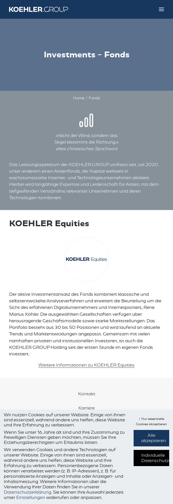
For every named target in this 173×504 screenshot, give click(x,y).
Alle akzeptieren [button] (153, 438)
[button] (161, 9)
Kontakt (86, 393)
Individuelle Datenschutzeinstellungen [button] (155, 458)
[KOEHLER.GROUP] (43, 9)
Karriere (86, 407)
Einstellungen (30, 497)
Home (78, 98)
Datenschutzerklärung (27, 492)
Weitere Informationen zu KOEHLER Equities (86, 365)
